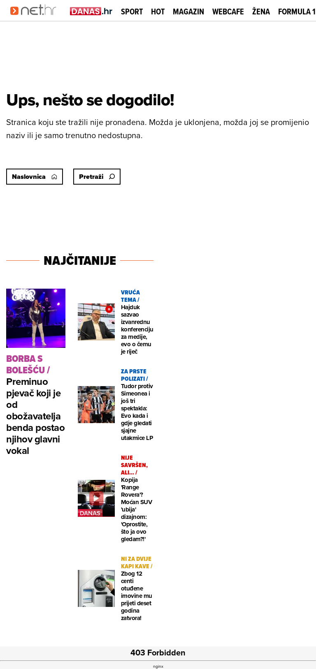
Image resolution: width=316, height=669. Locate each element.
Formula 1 (297, 11)
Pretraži (97, 176)
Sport (132, 11)
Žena (261, 11)
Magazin (188, 11)
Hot (158, 11)
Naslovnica (34, 176)
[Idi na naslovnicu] (36, 19)
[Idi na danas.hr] (91, 11)
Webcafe (228, 11)
